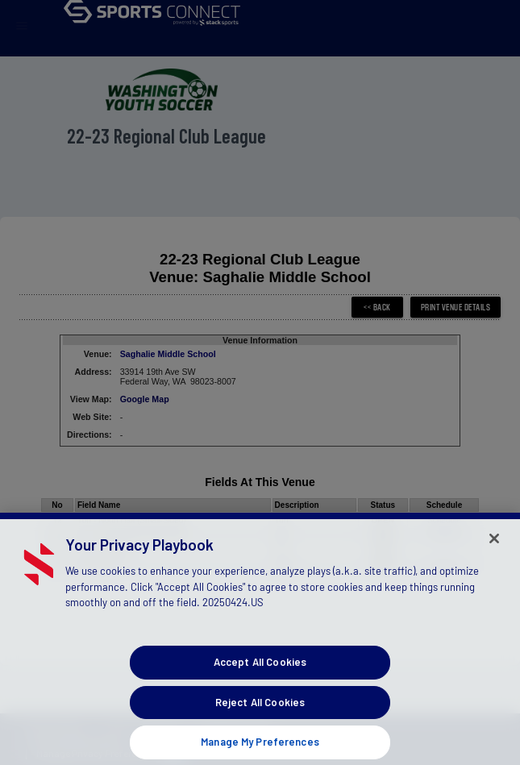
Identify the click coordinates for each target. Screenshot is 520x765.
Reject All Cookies (260, 713)
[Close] (494, 550)
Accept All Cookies (260, 673)
